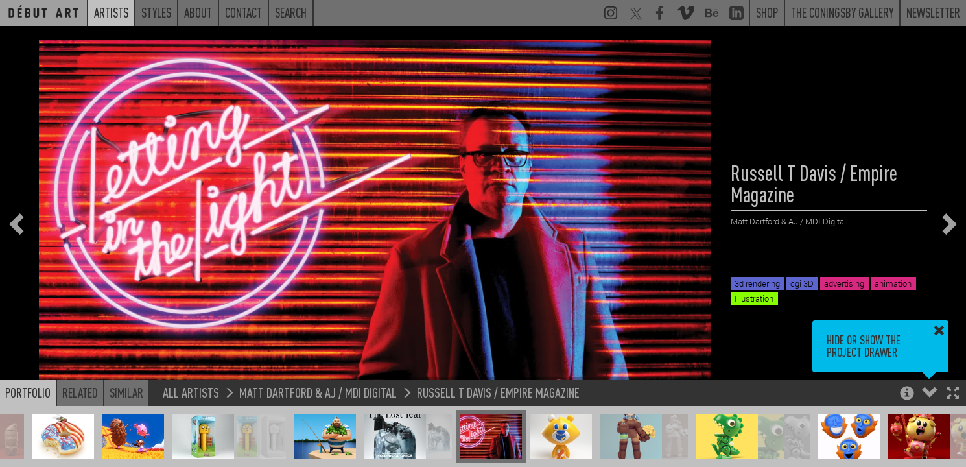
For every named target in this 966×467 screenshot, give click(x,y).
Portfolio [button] (28, 392)
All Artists (191, 392)
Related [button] (80, 392)
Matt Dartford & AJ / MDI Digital (318, 392)
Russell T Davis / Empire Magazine (498, 392)
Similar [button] (126, 392)
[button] (953, 394)
